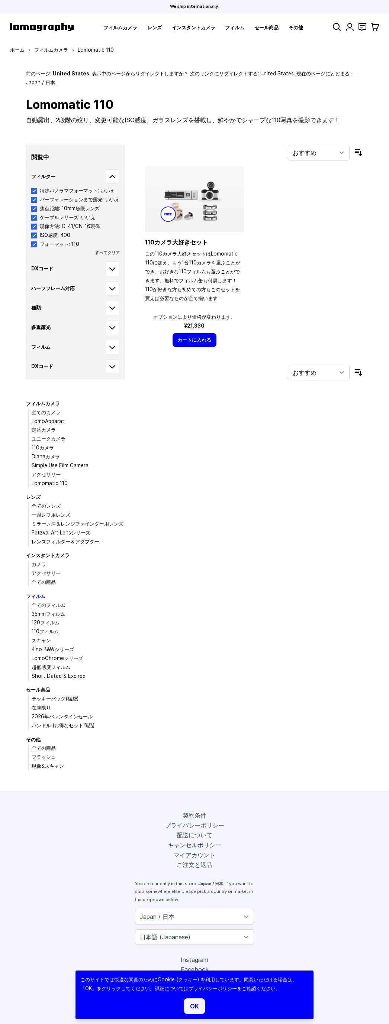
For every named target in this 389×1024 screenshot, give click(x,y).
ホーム (17, 50)
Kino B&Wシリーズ (53, 649)
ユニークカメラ (48, 439)
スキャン (41, 640)
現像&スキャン (48, 766)
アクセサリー (46, 474)
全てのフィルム (48, 605)
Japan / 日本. (41, 82)
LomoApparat (48, 421)
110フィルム (45, 631)
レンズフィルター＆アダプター (65, 541)
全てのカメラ (46, 412)
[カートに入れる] (194, 340)
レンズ (154, 27)
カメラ (39, 564)
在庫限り (41, 708)
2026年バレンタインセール (62, 716)
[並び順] (319, 152)
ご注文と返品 (194, 864)
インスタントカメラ (193, 27)
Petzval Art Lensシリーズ (61, 533)
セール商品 (266, 27)
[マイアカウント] (350, 27)
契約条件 (194, 815)
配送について (194, 835)
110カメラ (43, 448)
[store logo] (42, 27)
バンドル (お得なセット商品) (63, 725)
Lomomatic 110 (50, 483)
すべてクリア (107, 252)
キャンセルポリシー (194, 845)
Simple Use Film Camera (60, 465)
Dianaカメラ (46, 456)
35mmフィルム (48, 614)
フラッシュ (44, 757)
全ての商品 (44, 582)
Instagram (194, 959)
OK (194, 1006)
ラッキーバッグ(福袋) (55, 699)
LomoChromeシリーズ (57, 658)
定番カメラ (44, 430)
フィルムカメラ (120, 27)
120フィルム (46, 622)
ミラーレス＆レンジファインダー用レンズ (77, 524)
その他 (296, 27)
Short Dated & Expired (59, 676)
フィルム (234, 27)
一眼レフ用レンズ (51, 515)
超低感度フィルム (51, 667)
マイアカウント (194, 855)
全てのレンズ (46, 506)
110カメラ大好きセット (176, 242)
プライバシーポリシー (194, 825)
